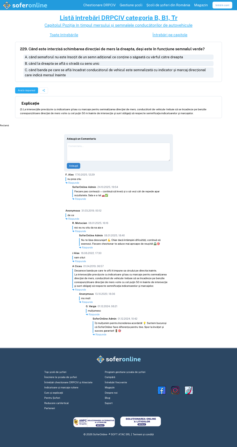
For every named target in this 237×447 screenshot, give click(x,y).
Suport (109, 403)
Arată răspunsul (26, 90)
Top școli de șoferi (55, 372)
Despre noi (111, 392)
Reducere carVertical (56, 403)
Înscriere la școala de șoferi (60, 377)
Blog (107, 397)
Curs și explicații (53, 392)
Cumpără (110, 377)
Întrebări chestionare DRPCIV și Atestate (68, 382)
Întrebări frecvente (116, 382)
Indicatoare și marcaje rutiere (61, 387)
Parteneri (49, 408)
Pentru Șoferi (52, 397)
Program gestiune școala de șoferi (125, 372)
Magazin (110, 387)
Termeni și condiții (143, 434)
